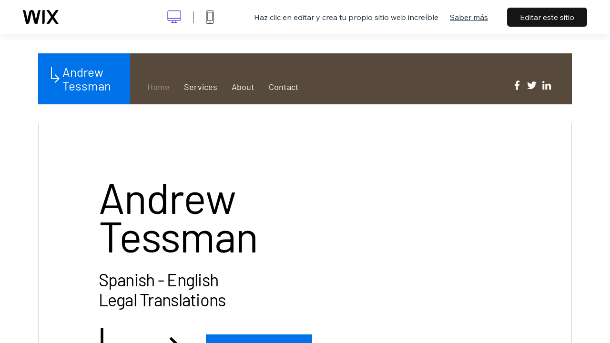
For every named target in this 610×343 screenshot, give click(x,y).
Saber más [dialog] (469, 17)
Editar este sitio (547, 17)
